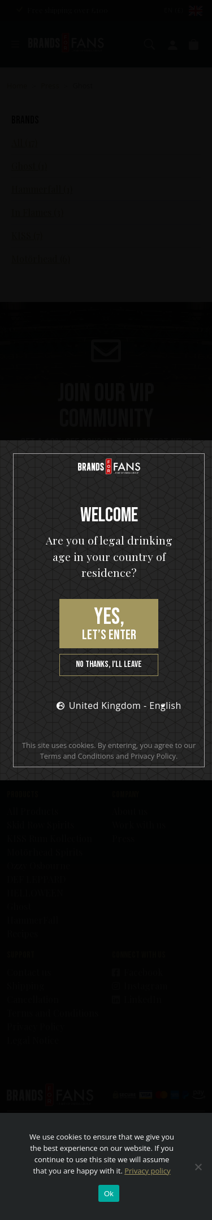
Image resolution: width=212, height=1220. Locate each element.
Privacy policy (147, 1171)
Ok (109, 1193)
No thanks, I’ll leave (109, 664)
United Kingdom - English (114, 705)
